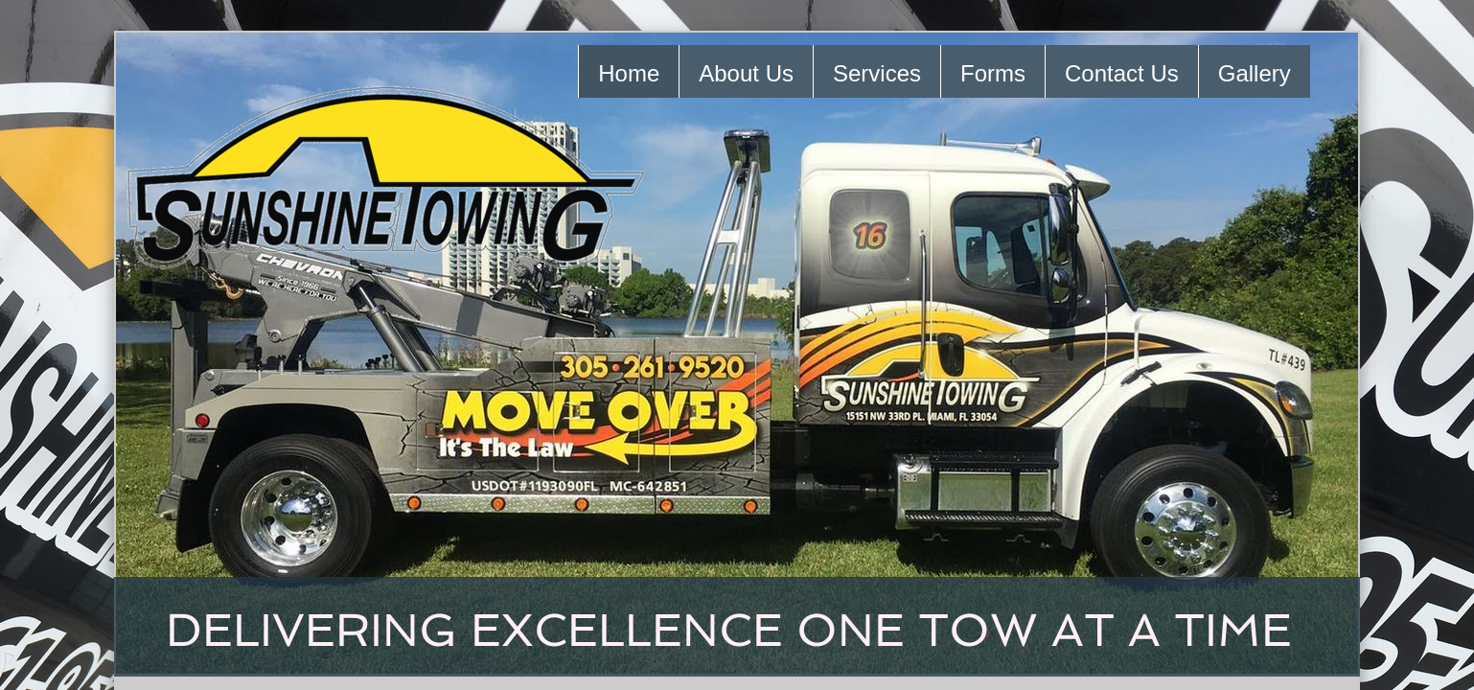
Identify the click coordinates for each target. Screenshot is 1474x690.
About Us (746, 73)
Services (877, 73)
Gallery (1254, 73)
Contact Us (1122, 73)
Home (628, 73)
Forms (992, 73)
